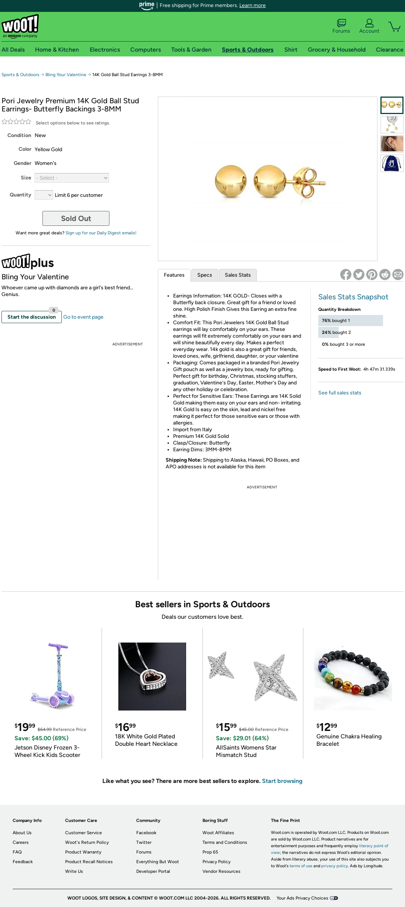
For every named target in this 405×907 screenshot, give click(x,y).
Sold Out (76, 218)
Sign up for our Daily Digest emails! (101, 232)
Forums (341, 26)
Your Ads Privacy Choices (302, 898)
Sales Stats (238, 275)
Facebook (146, 832)
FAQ (17, 852)
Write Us (74, 871)
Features (174, 275)
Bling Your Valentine (65, 74)
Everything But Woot (157, 861)
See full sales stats (339, 393)
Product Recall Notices (89, 861)
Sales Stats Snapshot (353, 296)
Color (25, 149)
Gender (22, 163)
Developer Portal (153, 871)
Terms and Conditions (224, 842)
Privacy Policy (216, 861)
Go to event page (83, 317)
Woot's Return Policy (87, 842)
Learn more (252, 5)
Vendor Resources (221, 871)
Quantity (20, 195)
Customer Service (83, 832)
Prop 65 (210, 852)
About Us (22, 832)
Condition (19, 135)
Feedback (23, 861)
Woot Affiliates (218, 832)
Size (26, 178)
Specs (204, 275)
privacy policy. (335, 866)
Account (369, 26)
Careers (21, 842)
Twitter (144, 842)
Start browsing (282, 780)
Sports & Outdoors (20, 74)
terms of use (301, 866)
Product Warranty (83, 852)
